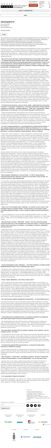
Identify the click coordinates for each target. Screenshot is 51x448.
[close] (50, 424)
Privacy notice (47, 424)
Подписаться (5, 408)
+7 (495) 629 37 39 (34, 1)
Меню (25, 15)
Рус (49, 2)
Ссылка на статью (5, 30)
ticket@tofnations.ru (33, 3)
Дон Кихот (42, 3)
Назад (4, 34)
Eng (49, 3)
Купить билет (33, 5)
